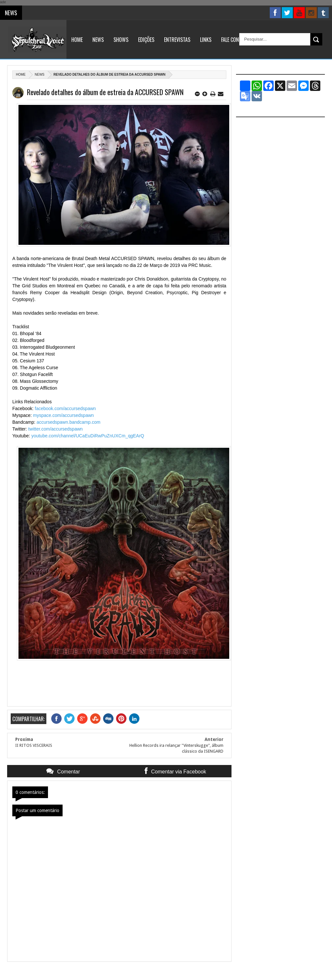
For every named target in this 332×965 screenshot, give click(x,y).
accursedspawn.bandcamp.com (69, 422)
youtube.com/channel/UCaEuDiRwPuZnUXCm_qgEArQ (87, 435)
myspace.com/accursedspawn (63, 415)
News (98, 40)
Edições (146, 40)
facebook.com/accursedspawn (65, 408)
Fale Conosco (235, 40)
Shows (120, 40)
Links (205, 40)
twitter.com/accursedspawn (55, 429)
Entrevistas (177, 40)
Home (77, 40)
